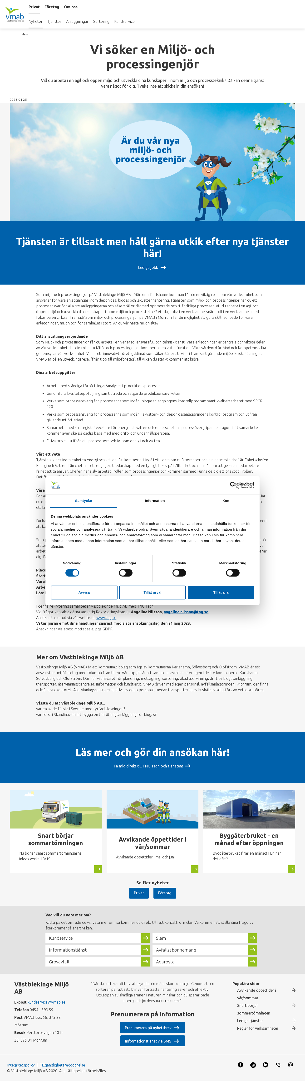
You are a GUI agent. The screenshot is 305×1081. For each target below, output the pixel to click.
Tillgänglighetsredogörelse (62, 1065)
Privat (139, 893)
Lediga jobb (148, 267)
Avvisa (84, 593)
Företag (164, 893)
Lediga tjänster (250, 1021)
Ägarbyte (165, 961)
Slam (161, 938)
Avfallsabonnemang (176, 949)
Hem (25, 34)
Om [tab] (226, 501)
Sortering (101, 21)
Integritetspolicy (21, 1065)
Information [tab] (155, 501)
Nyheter (36, 21)
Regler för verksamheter (257, 1028)
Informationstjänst (68, 949)
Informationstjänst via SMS (148, 1041)
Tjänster (54, 21)
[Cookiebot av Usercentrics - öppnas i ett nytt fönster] (233, 485)
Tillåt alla (221, 593)
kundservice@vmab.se (46, 1002)
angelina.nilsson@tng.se (186, 612)
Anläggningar (77, 21)
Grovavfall (59, 961)
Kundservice (124, 21)
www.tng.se (106, 617)
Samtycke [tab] (83, 501)
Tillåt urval (153, 593)
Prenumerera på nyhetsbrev (148, 1028)
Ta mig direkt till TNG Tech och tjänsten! (148, 766)
